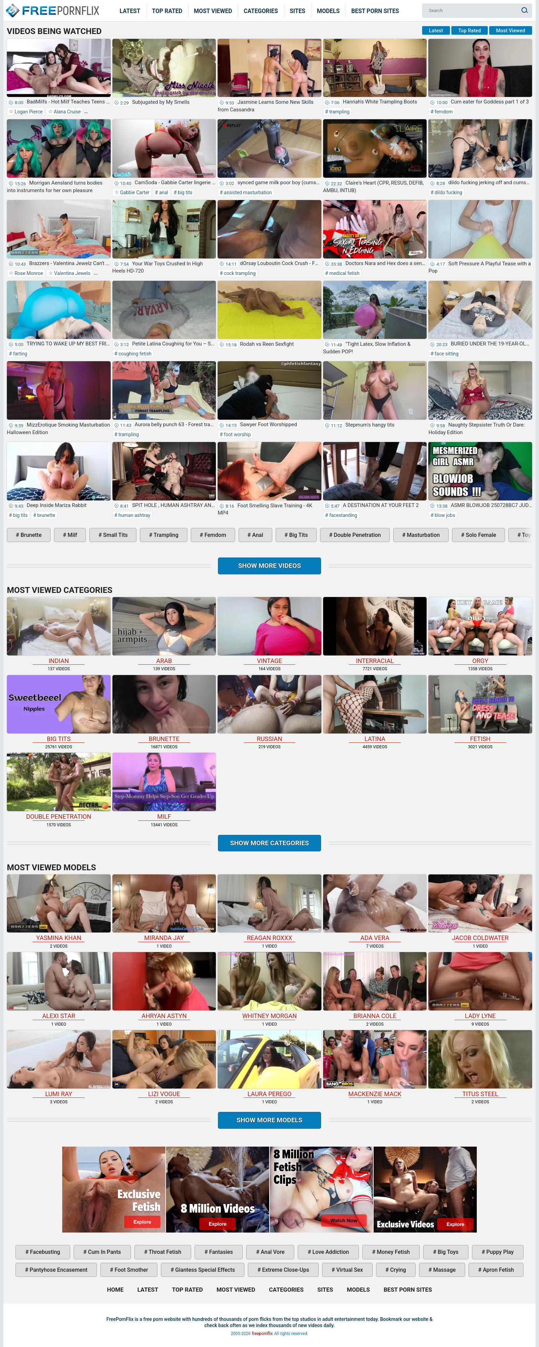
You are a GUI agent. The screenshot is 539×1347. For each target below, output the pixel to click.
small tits (115, 535)
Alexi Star (59, 985)
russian (269, 708)
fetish (480, 708)
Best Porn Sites (375, 10)
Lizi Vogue (164, 1063)
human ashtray (133, 515)
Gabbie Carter (134, 192)
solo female (480, 535)
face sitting (446, 353)
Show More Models (269, 1120)
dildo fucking (447, 192)
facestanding (342, 515)
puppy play (499, 1252)
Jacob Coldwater (480, 908)
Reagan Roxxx (269, 908)
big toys (447, 1252)
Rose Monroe (28, 273)
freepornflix (262, 1333)
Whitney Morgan (269, 985)
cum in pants (104, 1252)
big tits (184, 192)
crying (397, 1270)
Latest (130, 10)
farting (20, 353)
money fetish (392, 1252)
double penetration (356, 535)
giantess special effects (204, 1270)
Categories (261, 10)
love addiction (330, 1252)
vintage (269, 630)
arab (164, 630)
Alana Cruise (67, 111)
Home (52, 6)
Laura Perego (269, 1063)
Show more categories (269, 843)
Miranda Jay (164, 908)
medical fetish (343, 273)
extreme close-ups (285, 1270)
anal (163, 192)
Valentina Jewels (71, 273)
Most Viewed (213, 10)
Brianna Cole (375, 985)
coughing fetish (134, 353)
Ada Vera (375, 908)
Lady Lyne (480, 985)
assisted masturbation (247, 192)
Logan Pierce (28, 111)
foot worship (237, 434)
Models (328, 10)
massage (443, 1270)
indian (59, 630)
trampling (339, 111)
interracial (375, 630)
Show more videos (269, 566)
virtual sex (349, 1270)
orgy (480, 630)
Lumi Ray (59, 1063)
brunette (45, 515)
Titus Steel (480, 1063)
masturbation (423, 535)
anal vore (272, 1252)
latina (375, 708)
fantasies (220, 1252)
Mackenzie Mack (375, 1063)
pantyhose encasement (57, 1270)
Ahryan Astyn (164, 985)
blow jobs (444, 515)
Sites (297, 10)
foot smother (130, 1270)
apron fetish (498, 1270)
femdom (443, 111)
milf (71, 535)
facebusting (44, 1252)
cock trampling (239, 273)
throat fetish (164, 1252)
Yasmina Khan (59, 908)
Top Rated (167, 10)
